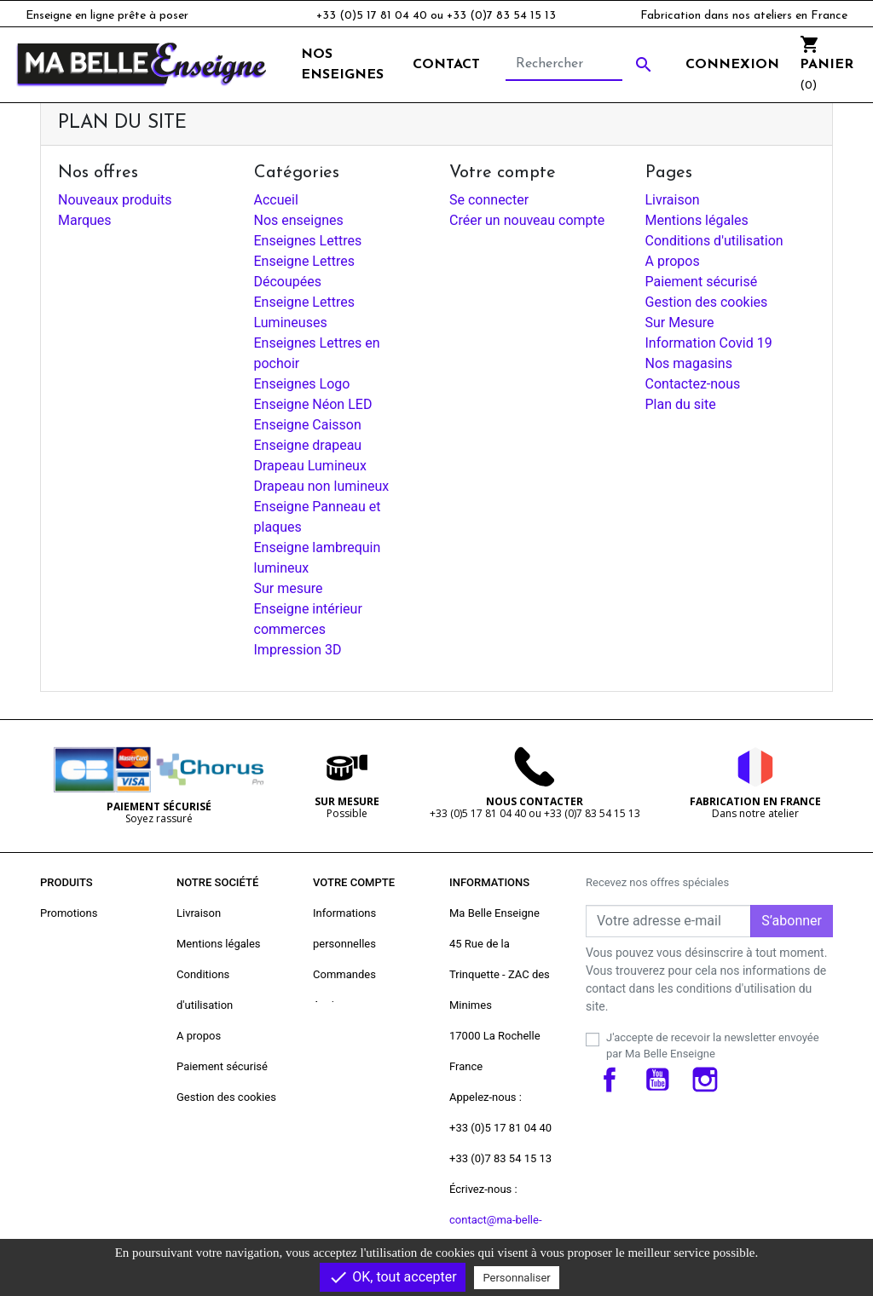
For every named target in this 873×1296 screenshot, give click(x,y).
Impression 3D (298, 650)
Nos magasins (688, 363)
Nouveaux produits (115, 200)
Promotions (68, 913)
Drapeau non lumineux (322, 486)
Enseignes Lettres (308, 241)
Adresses (336, 1035)
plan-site (197, 1158)
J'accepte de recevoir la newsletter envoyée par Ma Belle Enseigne (712, 1046)
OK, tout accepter (392, 1277)
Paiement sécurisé (701, 282)
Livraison (672, 200)
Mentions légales (697, 220)
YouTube (657, 1080)
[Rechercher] (564, 65)
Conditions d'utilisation (714, 241)
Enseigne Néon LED (313, 404)
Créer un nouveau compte (526, 220)
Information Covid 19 (708, 343)
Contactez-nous (693, 384)
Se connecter (489, 200)
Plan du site (680, 404)
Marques (85, 220)
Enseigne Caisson (307, 425)
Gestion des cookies (706, 302)
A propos (672, 261)
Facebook (610, 1080)
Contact (446, 65)
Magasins (200, 1189)
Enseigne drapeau (308, 445)
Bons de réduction (357, 1066)
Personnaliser (516, 1277)
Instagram (705, 1080)
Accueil (276, 200)
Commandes (344, 974)
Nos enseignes (299, 220)
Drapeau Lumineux (310, 466)
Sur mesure (288, 588)
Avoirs (328, 1005)
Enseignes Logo (302, 384)
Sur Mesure (679, 322)
